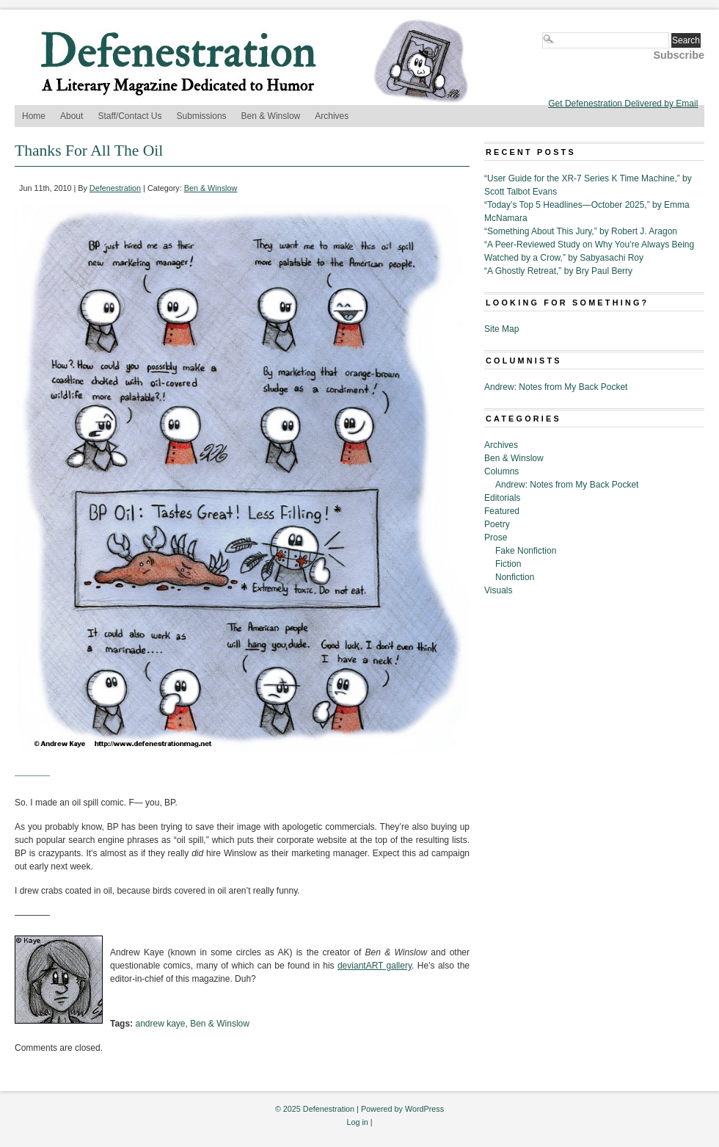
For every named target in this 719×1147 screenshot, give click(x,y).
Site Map (501, 329)
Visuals (498, 590)
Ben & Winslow (271, 116)
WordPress (424, 1108)
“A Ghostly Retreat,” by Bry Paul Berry (558, 271)
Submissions (202, 116)
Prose (495, 537)
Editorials (502, 498)
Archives (331, 116)
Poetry (497, 524)
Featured (501, 511)
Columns (501, 471)
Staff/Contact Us (129, 116)
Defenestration (115, 188)
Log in (357, 1122)
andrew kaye (160, 1023)
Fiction (508, 564)
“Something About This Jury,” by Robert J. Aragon (580, 231)
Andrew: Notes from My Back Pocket (555, 387)
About (71, 116)
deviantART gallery (374, 965)
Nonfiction (514, 577)
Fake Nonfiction (525, 551)
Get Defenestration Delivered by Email (623, 103)
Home (33, 116)
